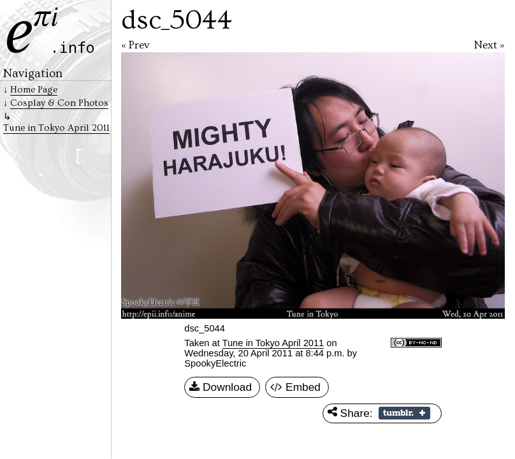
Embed (295, 388)
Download (220, 388)
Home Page (33, 89)
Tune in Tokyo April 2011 (273, 343)
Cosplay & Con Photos (59, 103)
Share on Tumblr (404, 413)
